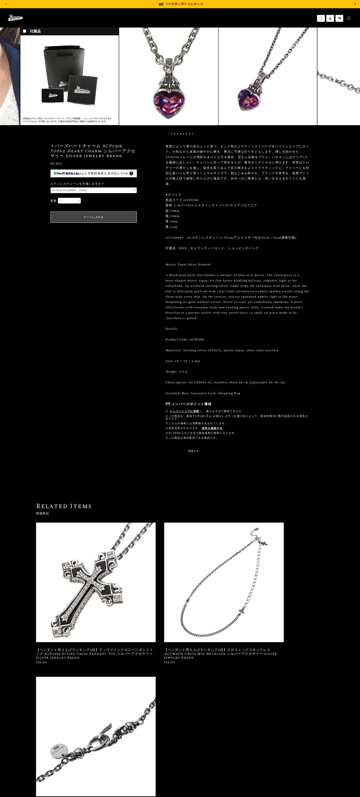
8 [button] (189, 133)
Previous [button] (7, 78)
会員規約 (109, 768)
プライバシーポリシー (51, 768)
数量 (54, 200)
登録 (279, 696)
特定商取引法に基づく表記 (86, 768)
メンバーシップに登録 (184, 411)
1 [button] (168, 133)
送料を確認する (212, 428)
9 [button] (192, 133)
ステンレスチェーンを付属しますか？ (78, 183)
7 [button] (186, 133)
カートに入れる (93, 217)
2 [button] (171, 133)
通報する (193, 451)
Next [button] (353, 78)
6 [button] (183, 133)
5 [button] (180, 133)
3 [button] (174, 133)
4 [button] (177, 133)
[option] (180, 78)
